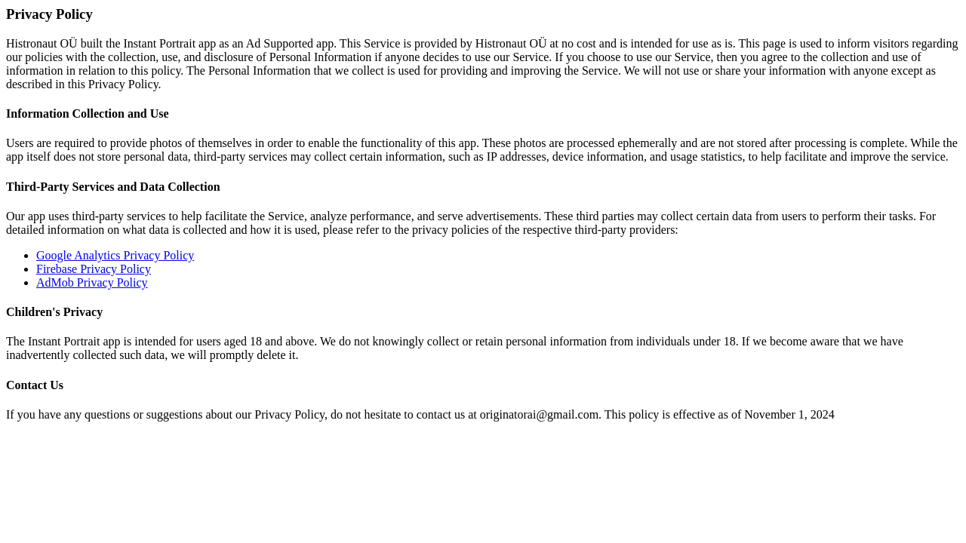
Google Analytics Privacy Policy (115, 255)
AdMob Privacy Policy (92, 282)
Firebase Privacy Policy (93, 268)
